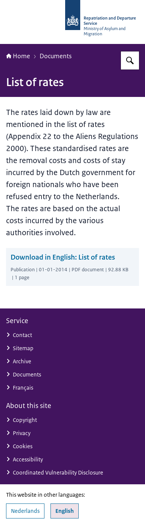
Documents (56, 56)
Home (18, 56)
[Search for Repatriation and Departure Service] (130, 60)
